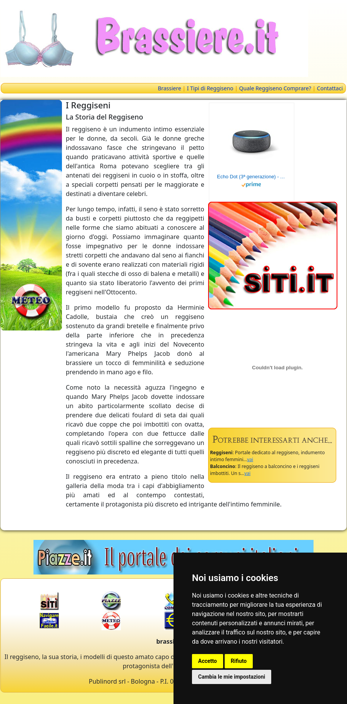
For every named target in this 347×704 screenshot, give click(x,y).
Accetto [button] (207, 661)
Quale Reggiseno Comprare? (275, 88)
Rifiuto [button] (239, 661)
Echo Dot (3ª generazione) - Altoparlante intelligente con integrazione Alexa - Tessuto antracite (251, 176)
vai (250, 459)
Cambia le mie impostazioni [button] (231, 677)
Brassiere (169, 88)
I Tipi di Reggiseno (210, 88)
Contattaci (330, 88)
